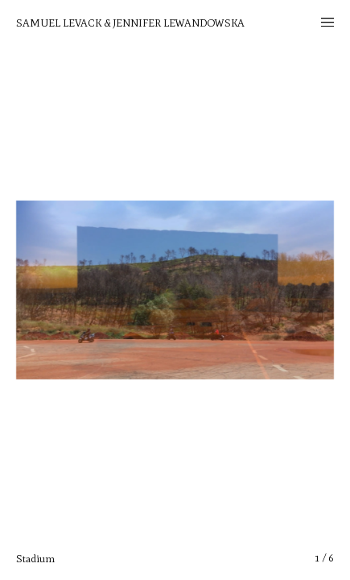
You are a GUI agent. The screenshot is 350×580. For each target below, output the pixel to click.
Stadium (35, 559)
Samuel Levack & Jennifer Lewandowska (130, 23)
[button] (298, 290)
